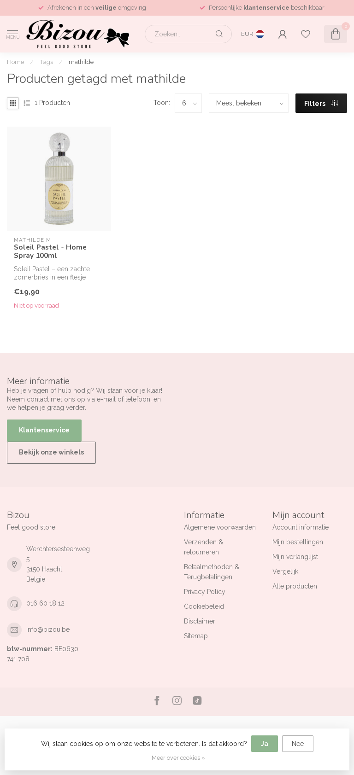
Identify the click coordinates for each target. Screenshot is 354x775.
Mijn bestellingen (297, 542)
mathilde (81, 61)
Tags (46, 61)
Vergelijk (285, 571)
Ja (264, 743)
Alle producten (294, 586)
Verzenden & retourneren (203, 547)
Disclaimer (199, 621)
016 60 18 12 (45, 603)
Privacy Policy (204, 591)
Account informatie (300, 527)
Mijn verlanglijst (295, 556)
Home (15, 61)
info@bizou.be (48, 629)
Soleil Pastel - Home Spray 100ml (50, 251)
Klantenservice (44, 430)
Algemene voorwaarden (220, 527)
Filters (321, 103)
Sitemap (196, 636)
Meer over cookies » (178, 757)
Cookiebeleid (204, 606)
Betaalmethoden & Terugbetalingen (211, 572)
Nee (298, 743)
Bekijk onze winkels (51, 452)
